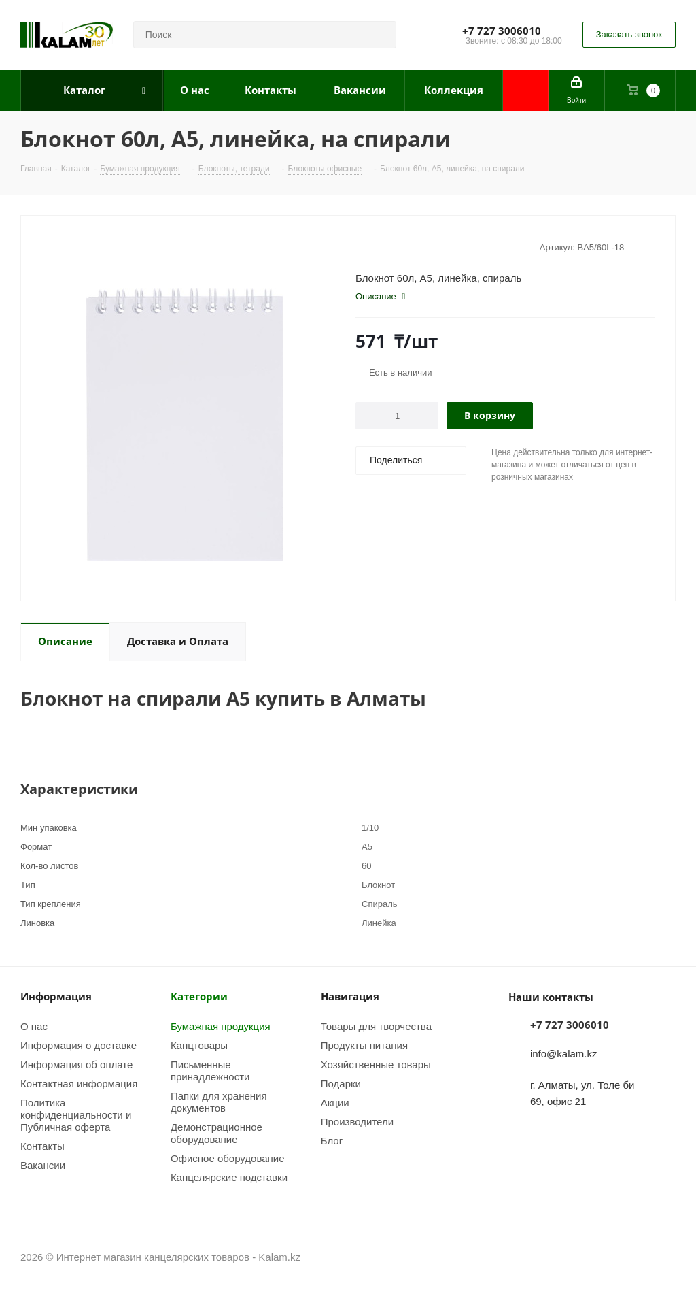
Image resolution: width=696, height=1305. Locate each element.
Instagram (631, 1256)
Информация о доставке (78, 1045)
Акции (335, 1102)
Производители (357, 1121)
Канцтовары (199, 1045)
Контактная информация (78, 1083)
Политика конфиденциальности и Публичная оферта (75, 1114)
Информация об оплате (76, 1064)
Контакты (42, 1146)
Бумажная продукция (221, 1026)
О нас (34, 1026)
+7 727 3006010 (501, 30)
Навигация (350, 996)
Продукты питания (364, 1045)
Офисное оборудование (228, 1158)
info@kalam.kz (563, 1053)
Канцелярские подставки (229, 1177)
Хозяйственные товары (376, 1064)
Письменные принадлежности (210, 1070)
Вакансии (42, 1165)
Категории (199, 996)
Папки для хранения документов (219, 1101)
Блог (332, 1140)
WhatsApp (665, 1256)
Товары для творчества (376, 1026)
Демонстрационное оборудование (216, 1133)
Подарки (341, 1083)
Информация (56, 996)
